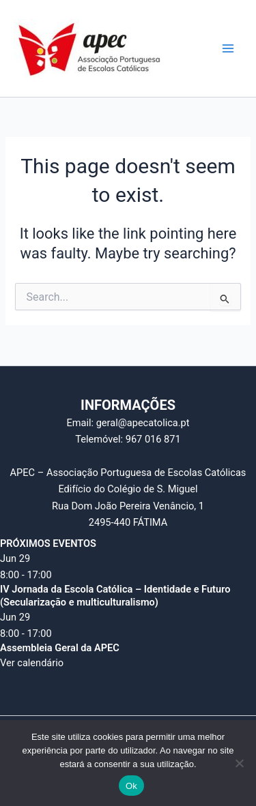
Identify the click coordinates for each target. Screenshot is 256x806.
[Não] (239, 763)
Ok (131, 786)
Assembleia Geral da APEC (59, 648)
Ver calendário (31, 663)
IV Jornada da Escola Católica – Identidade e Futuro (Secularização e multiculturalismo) (115, 595)
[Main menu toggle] (228, 48)
